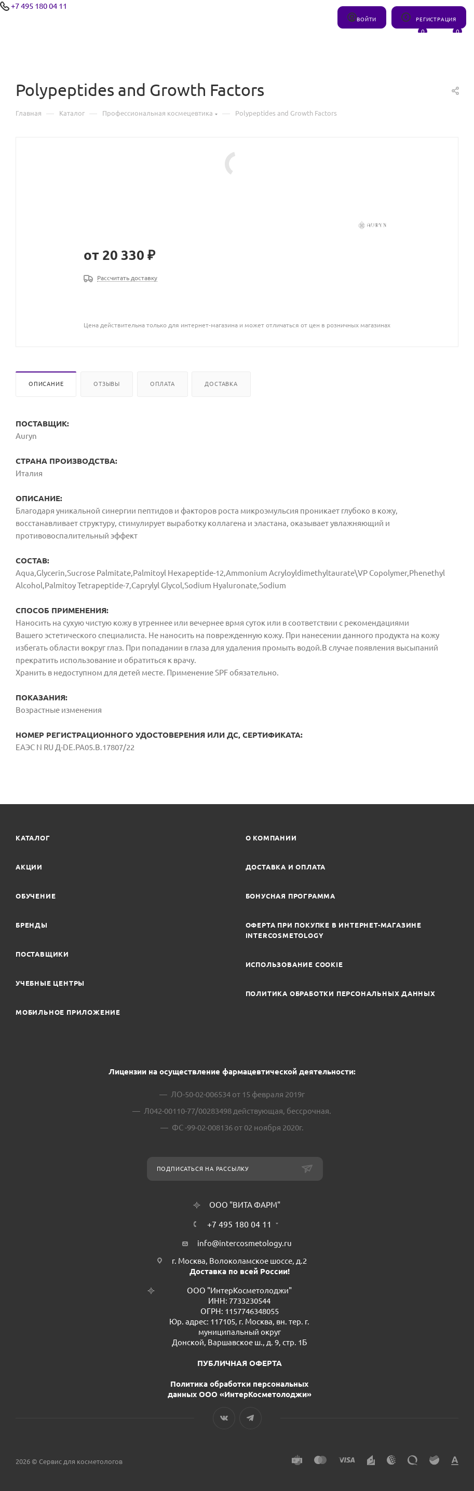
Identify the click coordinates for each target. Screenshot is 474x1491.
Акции (29, 867)
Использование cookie (294, 964)
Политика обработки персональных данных (341, 993)
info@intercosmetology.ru (244, 1243)
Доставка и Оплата (286, 867)
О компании (271, 837)
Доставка (221, 384)
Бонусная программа (290, 896)
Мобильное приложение (68, 1012)
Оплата (162, 384)
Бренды (32, 925)
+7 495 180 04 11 (39, 6)
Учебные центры (50, 983)
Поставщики (42, 954)
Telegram (250, 1418)
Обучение (36, 896)
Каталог (33, 837)
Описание (46, 384)
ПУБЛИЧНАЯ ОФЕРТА (239, 1363)
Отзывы (106, 384)
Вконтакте (224, 1418)
